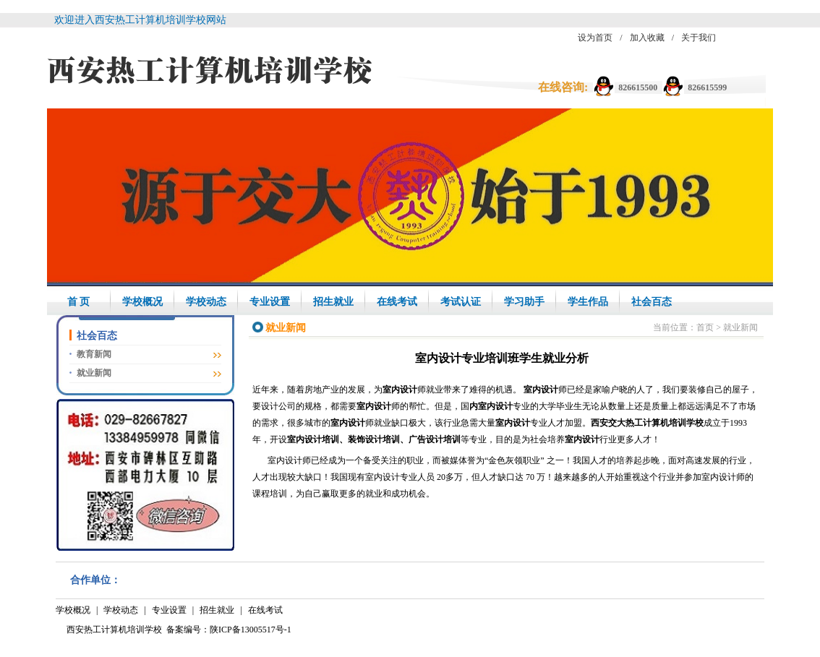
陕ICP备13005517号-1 (250, 629)
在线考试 (397, 301)
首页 (705, 327)
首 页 (78, 301)
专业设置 (269, 301)
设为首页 (595, 38)
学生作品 (588, 301)
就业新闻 (94, 373)
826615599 (707, 87)
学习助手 (524, 301)
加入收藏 (647, 38)
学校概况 (142, 301)
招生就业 (333, 301)
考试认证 (460, 301)
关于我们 (698, 38)
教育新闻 (94, 354)
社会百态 (651, 301)
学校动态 (206, 301)
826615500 (637, 87)
